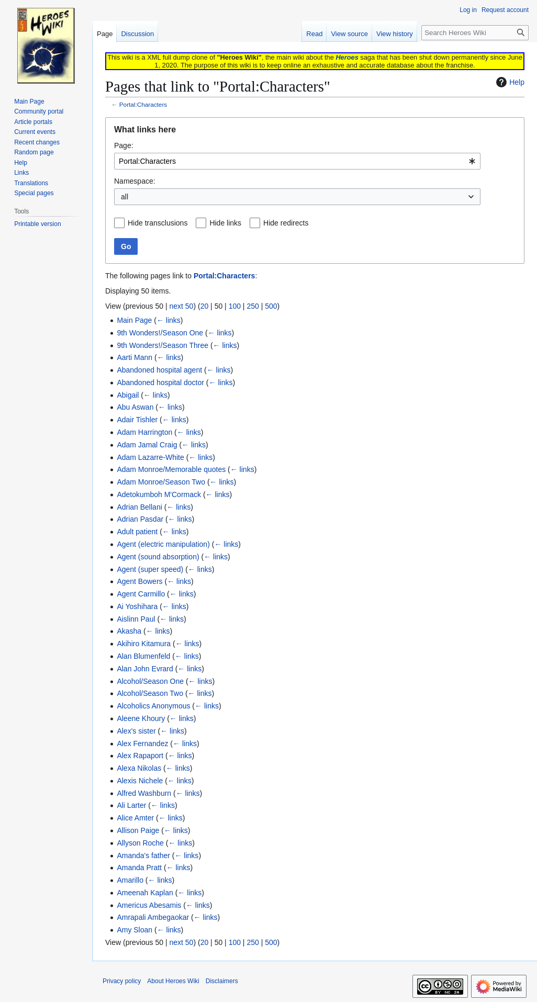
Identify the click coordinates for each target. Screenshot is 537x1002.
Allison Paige (138, 830)
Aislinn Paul (136, 619)
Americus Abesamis (149, 905)
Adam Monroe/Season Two (161, 482)
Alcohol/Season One (150, 681)
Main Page (134, 320)
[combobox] (297, 161)
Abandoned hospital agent (159, 370)
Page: (123, 145)
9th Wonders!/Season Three (162, 345)
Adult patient (137, 531)
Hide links (225, 223)
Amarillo (130, 880)
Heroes (346, 57)
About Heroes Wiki (173, 981)
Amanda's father (143, 855)
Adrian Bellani (139, 507)
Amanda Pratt (139, 867)
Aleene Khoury (141, 718)
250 (253, 306)
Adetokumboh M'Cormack (159, 494)
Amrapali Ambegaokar (153, 917)
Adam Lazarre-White (150, 457)
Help (509, 82)
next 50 (181, 306)
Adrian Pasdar (140, 519)
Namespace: (134, 181)
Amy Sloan (134, 930)
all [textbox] (124, 197)
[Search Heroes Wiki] (475, 32)
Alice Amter (135, 818)
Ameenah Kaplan (145, 892)
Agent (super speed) (150, 569)
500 (271, 306)
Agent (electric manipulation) (163, 544)
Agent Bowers (139, 581)
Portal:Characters (143, 104)
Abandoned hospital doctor (160, 382)
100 (235, 306)
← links (168, 320)
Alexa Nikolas (139, 768)
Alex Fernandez (142, 743)
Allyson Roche (140, 843)
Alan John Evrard (145, 669)
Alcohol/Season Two (150, 693)
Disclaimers (222, 981)
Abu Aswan (135, 407)
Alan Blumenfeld (143, 656)
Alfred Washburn (144, 793)
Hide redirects (285, 223)
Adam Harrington (144, 432)
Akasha (129, 631)
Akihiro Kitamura (144, 643)
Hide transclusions (157, 223)
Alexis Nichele (140, 780)
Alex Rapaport (140, 755)
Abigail (128, 395)
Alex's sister (136, 731)
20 (204, 306)
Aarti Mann (134, 357)
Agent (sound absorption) (158, 557)
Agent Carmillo (141, 594)
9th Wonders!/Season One (160, 333)
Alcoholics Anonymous (153, 706)
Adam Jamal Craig (147, 445)
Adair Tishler (137, 419)
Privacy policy (122, 981)
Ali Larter (131, 805)
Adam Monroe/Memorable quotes (171, 469)
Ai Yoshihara (137, 606)
